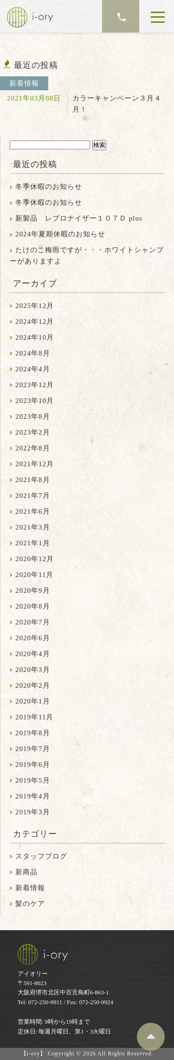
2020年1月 (32, 701)
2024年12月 (34, 321)
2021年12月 (34, 464)
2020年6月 (32, 638)
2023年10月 (34, 400)
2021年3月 (32, 527)
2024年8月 (32, 353)
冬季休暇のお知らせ (48, 186)
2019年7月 (32, 748)
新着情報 (30, 888)
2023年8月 (32, 416)
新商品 (26, 872)
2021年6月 (32, 511)
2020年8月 (32, 606)
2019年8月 (32, 733)
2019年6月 (32, 764)
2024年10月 (34, 337)
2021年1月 (32, 543)
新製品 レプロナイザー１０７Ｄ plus (78, 218)
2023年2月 (32, 432)
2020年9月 (32, 590)
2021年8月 (32, 479)
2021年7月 (32, 495)
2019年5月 (32, 780)
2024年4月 (32, 369)
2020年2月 (32, 685)
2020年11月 (34, 574)
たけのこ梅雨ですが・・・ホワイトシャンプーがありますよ (87, 255)
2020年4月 (32, 653)
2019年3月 (32, 812)
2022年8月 (32, 448)
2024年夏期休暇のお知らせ (60, 234)
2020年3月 (32, 669)
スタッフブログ (41, 856)
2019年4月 (32, 796)
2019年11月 (34, 717)
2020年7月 (32, 622)
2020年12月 (34, 559)
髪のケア (30, 903)
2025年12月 (34, 305)
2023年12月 (34, 385)
